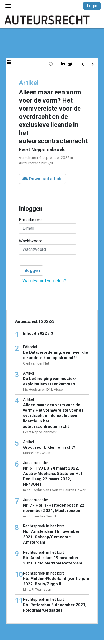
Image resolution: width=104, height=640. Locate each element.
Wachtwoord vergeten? (44, 280)
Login (92, 5)
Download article (42, 178)
